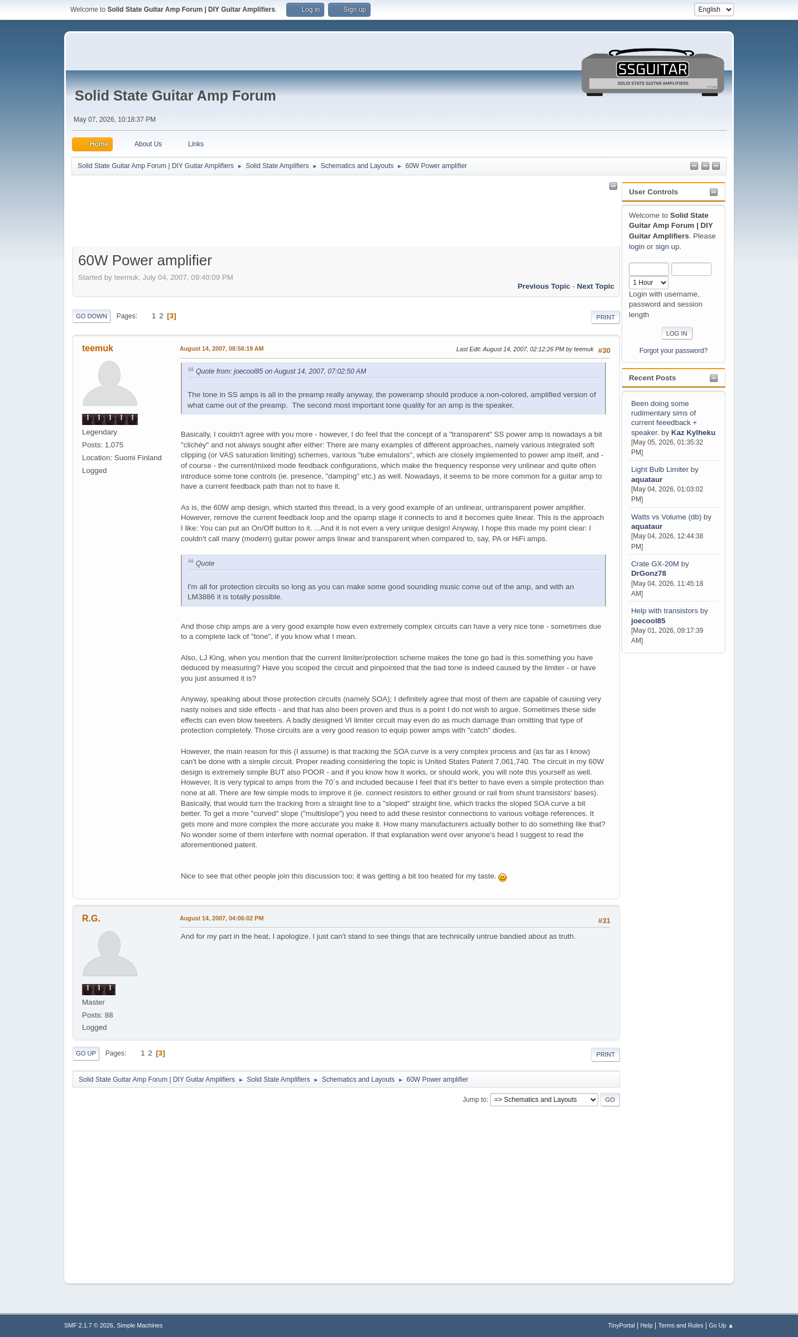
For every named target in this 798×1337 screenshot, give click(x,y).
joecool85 (648, 621)
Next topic (595, 286)
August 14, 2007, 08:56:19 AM (222, 348)
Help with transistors (664, 611)
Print (605, 317)
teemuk (97, 348)
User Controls (653, 192)
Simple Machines (139, 1325)
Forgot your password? (674, 351)
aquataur (646, 479)
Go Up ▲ (721, 1325)
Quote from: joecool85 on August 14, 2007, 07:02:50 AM (281, 371)
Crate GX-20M (655, 564)
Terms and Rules (681, 1325)
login (637, 246)
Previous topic (543, 286)
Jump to (475, 1100)
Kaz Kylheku (693, 432)
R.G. (91, 918)
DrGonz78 (648, 573)
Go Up (86, 1053)
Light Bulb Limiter (660, 469)
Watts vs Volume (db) (666, 517)
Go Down (91, 316)
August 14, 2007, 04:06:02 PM (221, 918)
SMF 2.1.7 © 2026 (88, 1325)
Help (647, 1325)
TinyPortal (621, 1325)
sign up (667, 246)
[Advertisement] (666, 823)
